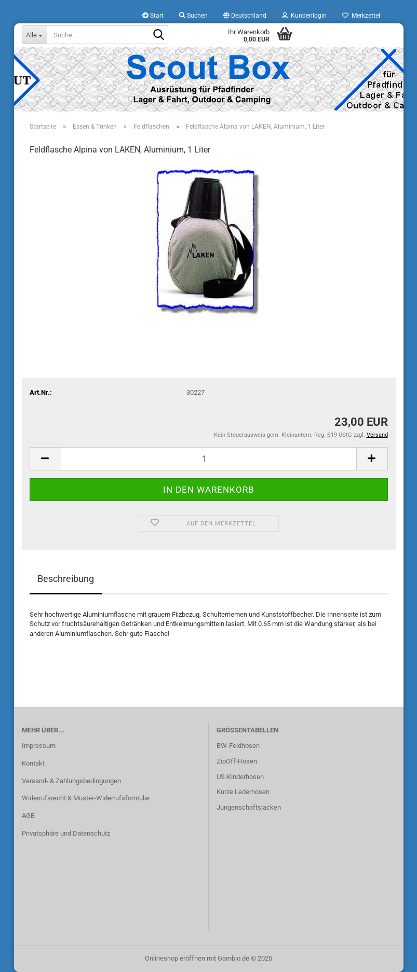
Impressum (39, 745)
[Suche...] (34, 34)
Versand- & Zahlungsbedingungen (71, 781)
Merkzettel (361, 15)
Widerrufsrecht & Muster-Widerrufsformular (86, 798)
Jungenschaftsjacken (249, 807)
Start (153, 15)
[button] (245, 15)
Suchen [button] (193, 15)
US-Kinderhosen (240, 777)
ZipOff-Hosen (237, 761)
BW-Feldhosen (238, 745)
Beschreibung (65, 578)
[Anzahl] (209, 458)
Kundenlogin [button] (304, 15)
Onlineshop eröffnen (175, 958)
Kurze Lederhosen (243, 792)
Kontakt (33, 763)
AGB (28, 816)
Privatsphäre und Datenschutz (66, 833)
